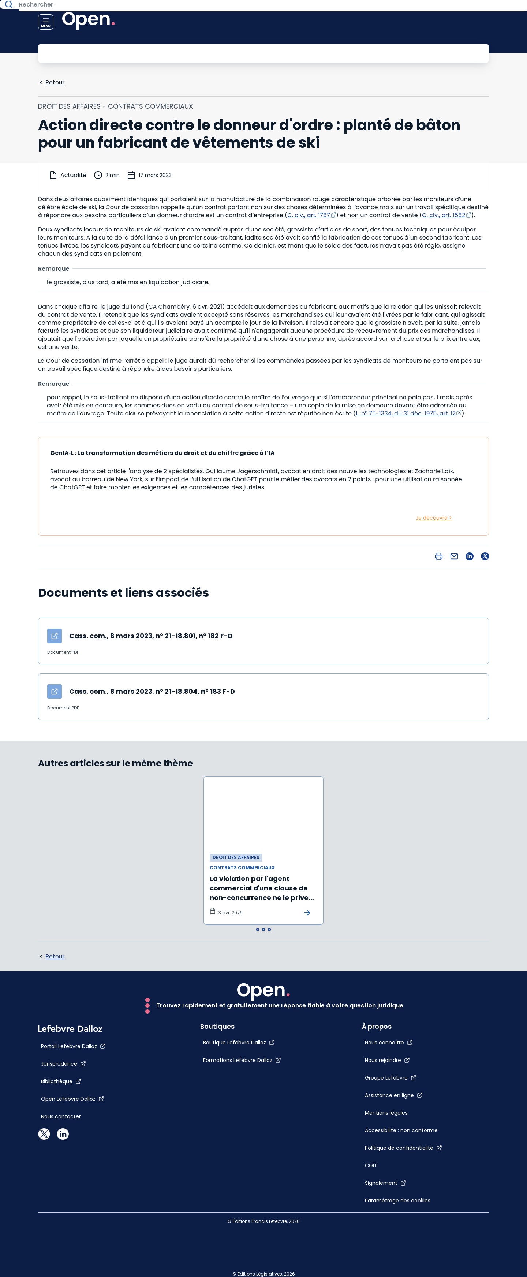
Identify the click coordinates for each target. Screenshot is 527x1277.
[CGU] (386, 1123)
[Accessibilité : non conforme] (390, 1073)
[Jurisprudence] (63, 1271)
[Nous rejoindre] (403, 974)
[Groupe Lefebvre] (407, 992)
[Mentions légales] (390, 1034)
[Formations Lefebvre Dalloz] (226, 1267)
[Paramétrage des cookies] (390, 1173)
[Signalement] (401, 1141)
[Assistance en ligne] (410, 1009)
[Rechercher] (247, 53)
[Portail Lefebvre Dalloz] (73, 1253)
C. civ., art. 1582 (443, 214)
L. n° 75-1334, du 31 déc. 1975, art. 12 (406, 412)
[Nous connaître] (405, 957)
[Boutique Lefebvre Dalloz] (223, 1249)
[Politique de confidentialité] (419, 1106)
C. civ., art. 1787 (308, 214)
